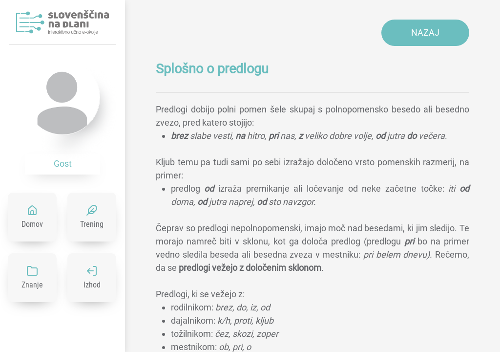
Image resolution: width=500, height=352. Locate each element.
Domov (32, 224)
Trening (92, 224)
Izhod (92, 284)
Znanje (32, 284)
